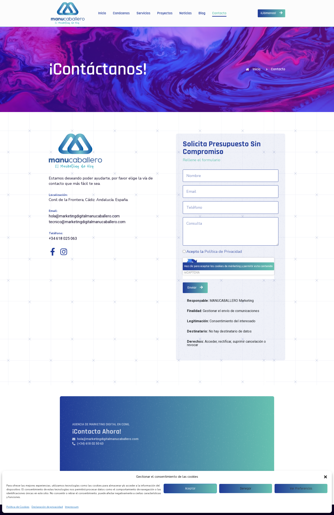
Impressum (72, 507)
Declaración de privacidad (47, 507)
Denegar (245, 488)
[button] (325, 477)
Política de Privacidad (223, 292)
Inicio (102, 13)
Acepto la (214, 292)
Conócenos (121, 13)
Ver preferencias (301, 488)
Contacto (219, 13)
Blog (202, 13)
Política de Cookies (17, 507)
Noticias (185, 13)
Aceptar (190, 488)
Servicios (143, 13)
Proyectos (165, 13)
